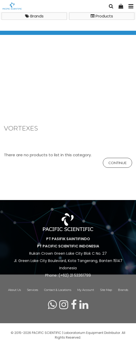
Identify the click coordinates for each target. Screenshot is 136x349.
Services (32, 290)
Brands (34, 16)
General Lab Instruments (61, 95)
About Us (14, 290)
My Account (85, 290)
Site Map (106, 290)
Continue (117, 163)
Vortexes (98, 95)
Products (102, 16)
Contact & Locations (57, 290)
